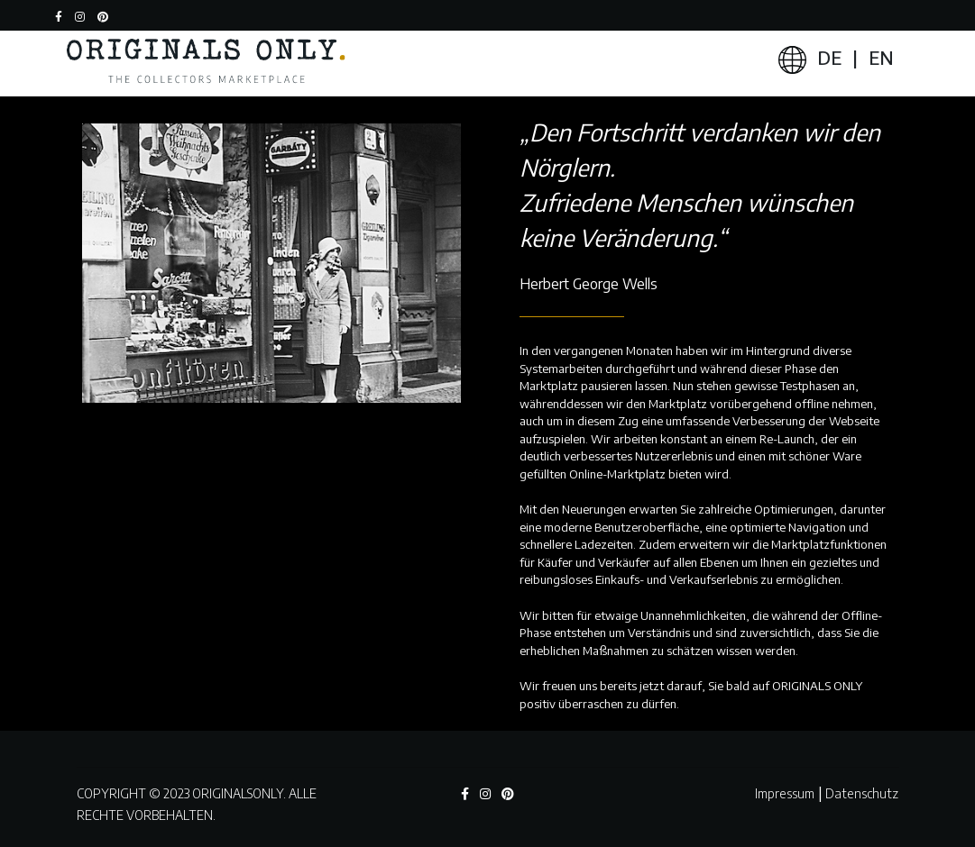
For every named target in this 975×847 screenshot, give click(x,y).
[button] (107, 15)
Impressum (784, 793)
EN (881, 57)
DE (829, 57)
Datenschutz (861, 793)
